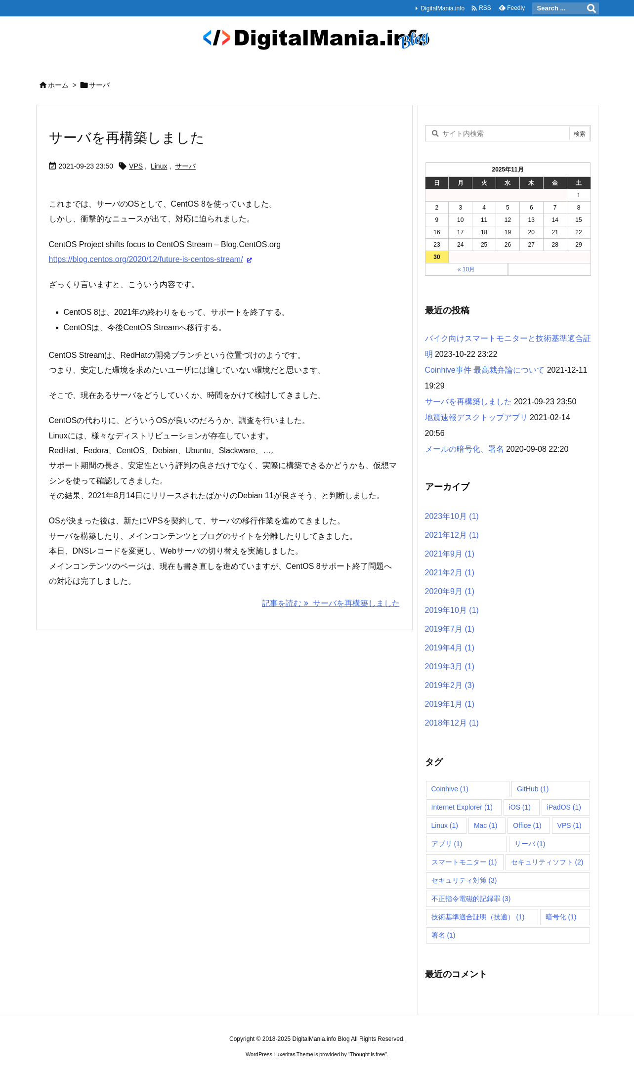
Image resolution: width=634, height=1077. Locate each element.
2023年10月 (452, 516)
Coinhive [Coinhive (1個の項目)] (449, 789)
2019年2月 (450, 685)
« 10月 (466, 269)
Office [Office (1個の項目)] (527, 825)
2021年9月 (450, 554)
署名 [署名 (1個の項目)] (443, 935)
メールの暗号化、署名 (464, 449)
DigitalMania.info (443, 8)
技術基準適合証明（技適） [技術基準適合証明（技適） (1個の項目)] (478, 917)
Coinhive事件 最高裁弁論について (485, 370)
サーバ (185, 166)
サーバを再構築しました (127, 137)
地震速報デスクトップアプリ (476, 417)
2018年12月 (452, 723)
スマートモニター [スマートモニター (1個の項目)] (464, 862)
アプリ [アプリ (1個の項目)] (447, 844)
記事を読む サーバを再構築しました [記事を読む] (330, 603)
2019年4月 (450, 648)
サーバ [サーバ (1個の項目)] (530, 844)
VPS (136, 166)
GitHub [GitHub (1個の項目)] (533, 789)
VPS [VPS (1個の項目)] (569, 825)
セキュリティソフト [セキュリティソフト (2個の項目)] (547, 862)
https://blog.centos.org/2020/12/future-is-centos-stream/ (146, 259)
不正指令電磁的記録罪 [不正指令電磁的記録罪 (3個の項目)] (471, 899)
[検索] (591, 8)
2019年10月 (452, 610)
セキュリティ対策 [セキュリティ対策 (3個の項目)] (464, 880)
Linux (159, 166)
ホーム (58, 85)
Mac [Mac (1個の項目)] (485, 825)
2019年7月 (450, 629)
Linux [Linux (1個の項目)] (444, 825)
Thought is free (367, 1054)
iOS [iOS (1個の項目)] (520, 807)
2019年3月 (450, 666)
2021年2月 (450, 572)
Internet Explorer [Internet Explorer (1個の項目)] (462, 807)
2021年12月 (452, 535)
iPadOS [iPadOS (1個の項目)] (564, 807)
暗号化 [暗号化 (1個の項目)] (561, 917)
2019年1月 (450, 704)
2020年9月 (450, 591)
